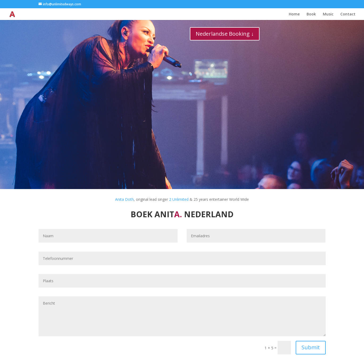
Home (294, 14)
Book (311, 14)
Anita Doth (124, 199)
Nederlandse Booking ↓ (225, 33)
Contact (347, 14)
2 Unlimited (179, 199)
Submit (311, 347)
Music (328, 14)
